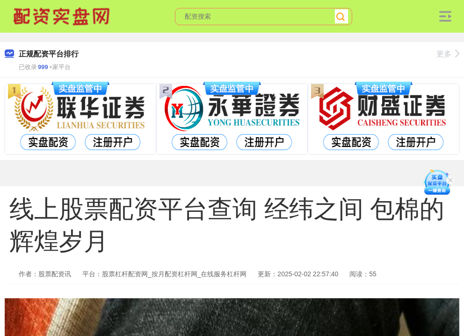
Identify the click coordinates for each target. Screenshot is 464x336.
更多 (447, 54)
